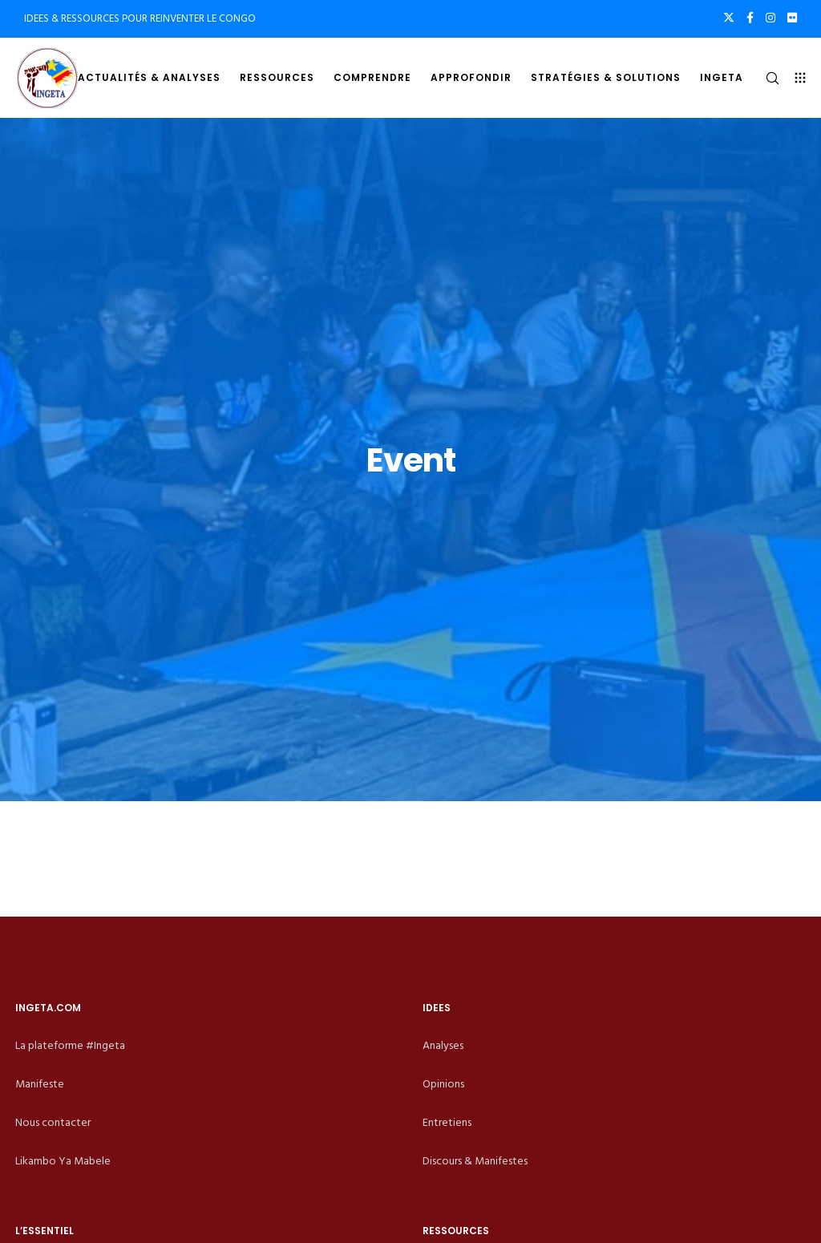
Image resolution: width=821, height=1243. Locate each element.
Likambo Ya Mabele (63, 1161)
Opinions (443, 1084)
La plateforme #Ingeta (70, 1045)
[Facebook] (750, 17)
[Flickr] (792, 17)
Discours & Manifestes (475, 1161)
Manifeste (39, 1084)
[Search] (765, 78)
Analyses (443, 1045)
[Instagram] (770, 17)
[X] (728, 17)
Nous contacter (53, 1122)
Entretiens (447, 1122)
